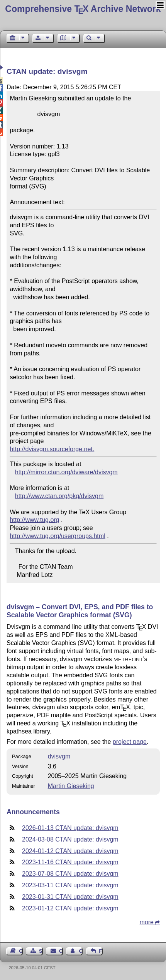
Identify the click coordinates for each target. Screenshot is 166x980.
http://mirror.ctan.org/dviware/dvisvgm (66, 472)
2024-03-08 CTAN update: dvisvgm (70, 839)
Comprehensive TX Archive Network (83, 9)
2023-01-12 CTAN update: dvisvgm (70, 908)
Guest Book (21, 951)
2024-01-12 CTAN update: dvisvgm (70, 851)
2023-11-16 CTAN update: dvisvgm (70, 862)
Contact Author (81, 951)
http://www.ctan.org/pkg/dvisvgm (59, 496)
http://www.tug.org (34, 520)
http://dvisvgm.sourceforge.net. (52, 449)
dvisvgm (59, 756)
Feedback (101, 951)
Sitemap (41, 951)
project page (130, 741)
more (147, 922)
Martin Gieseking (71, 786)
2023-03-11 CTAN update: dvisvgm (70, 885)
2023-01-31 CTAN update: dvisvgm (70, 896)
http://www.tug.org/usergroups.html (57, 536)
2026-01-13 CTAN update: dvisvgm (70, 828)
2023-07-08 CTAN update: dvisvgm (70, 873)
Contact (61, 951)
